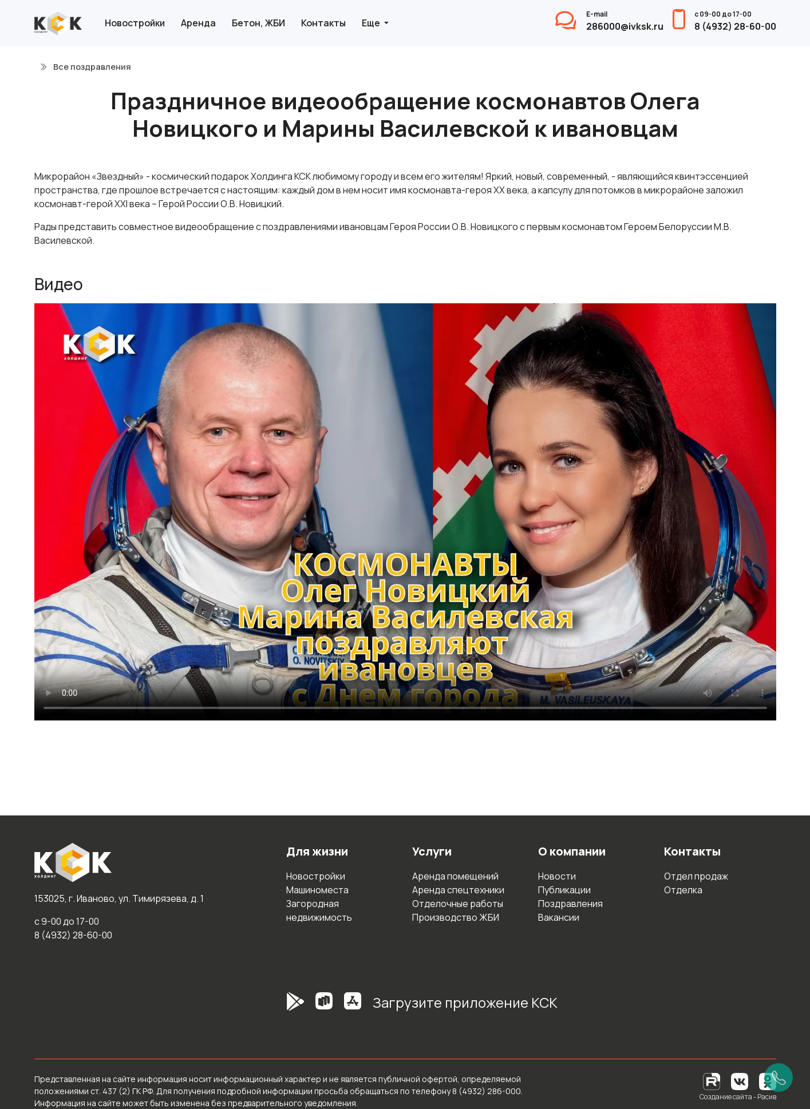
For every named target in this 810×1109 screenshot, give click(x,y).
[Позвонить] (778, 1077)
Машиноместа (317, 890)
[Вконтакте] (739, 1080)
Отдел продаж (696, 876)
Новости (557, 876)
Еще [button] (372, 23)
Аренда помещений (455, 876)
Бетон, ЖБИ (258, 23)
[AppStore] (352, 1007)
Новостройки (135, 23)
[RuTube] (712, 1080)
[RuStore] (324, 1007)
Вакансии (558, 917)
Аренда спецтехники (458, 890)
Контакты (323, 23)
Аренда (198, 23)
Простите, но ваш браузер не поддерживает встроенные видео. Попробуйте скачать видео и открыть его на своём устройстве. (405, 511)
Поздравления (570, 903)
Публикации (564, 890)
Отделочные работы (457, 903)
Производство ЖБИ (455, 917)
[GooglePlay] (278, 1007)
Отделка (683, 890)
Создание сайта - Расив (738, 1097)
